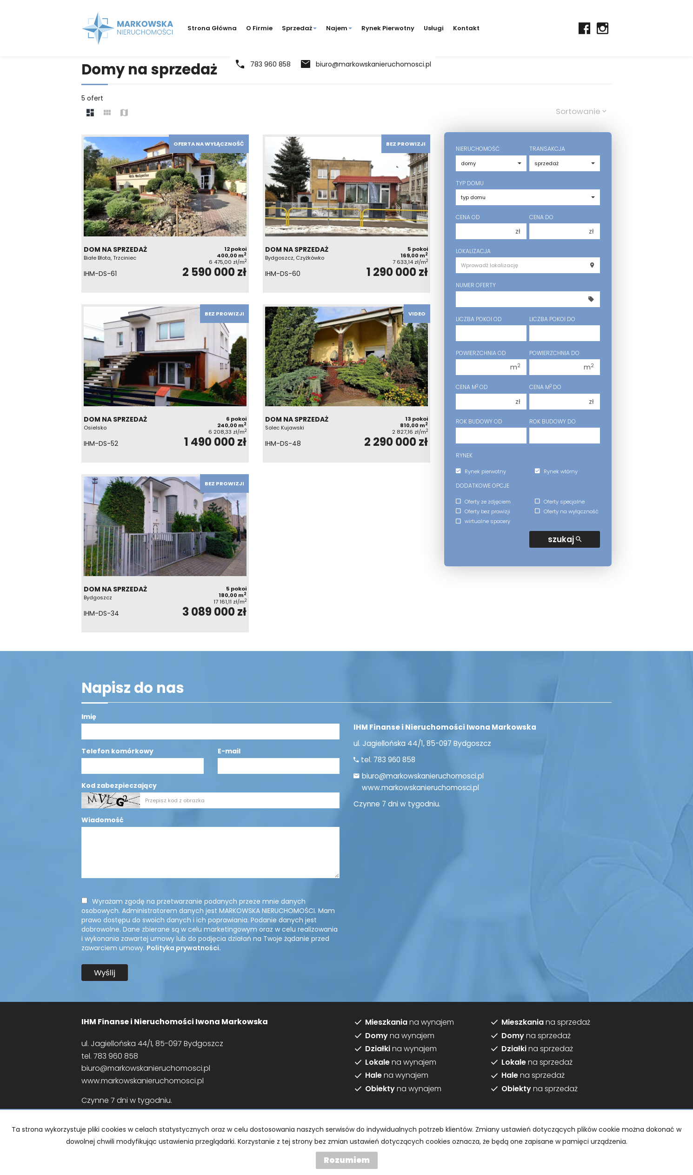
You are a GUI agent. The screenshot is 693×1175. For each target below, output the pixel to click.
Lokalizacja (473, 251)
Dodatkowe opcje (482, 486)
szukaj (564, 539)
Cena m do (545, 387)
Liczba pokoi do (552, 319)
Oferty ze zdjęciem (483, 501)
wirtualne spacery (483, 521)
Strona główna (212, 28)
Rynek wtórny (556, 471)
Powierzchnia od (481, 353)
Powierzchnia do (554, 353)
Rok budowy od (479, 421)
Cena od (468, 217)
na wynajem (409, 1022)
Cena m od (472, 387)
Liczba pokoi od (479, 319)
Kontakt (466, 28)
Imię (88, 716)
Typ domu (470, 183)
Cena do (541, 217)
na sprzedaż (545, 1022)
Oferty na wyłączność (567, 511)
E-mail (229, 751)
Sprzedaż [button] (299, 28)
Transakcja (547, 149)
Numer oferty (476, 285)
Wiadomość (102, 820)
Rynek (464, 455)
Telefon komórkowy (117, 751)
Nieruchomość (478, 149)
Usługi (434, 28)
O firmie (259, 28)
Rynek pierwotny (387, 28)
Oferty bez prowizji (483, 511)
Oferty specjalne (560, 501)
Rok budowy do (552, 421)
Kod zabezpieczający (119, 785)
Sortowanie (581, 111)
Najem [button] (339, 28)
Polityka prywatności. (184, 948)
